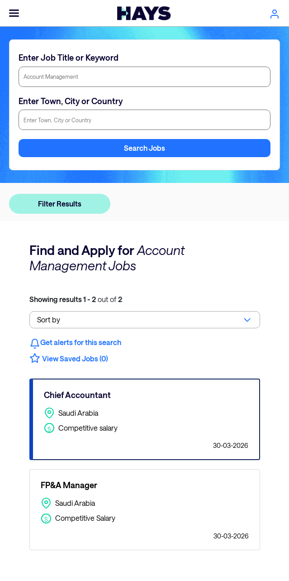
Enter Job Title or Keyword (68, 57)
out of (75, 299)
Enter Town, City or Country (71, 101)
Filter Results (59, 203)
